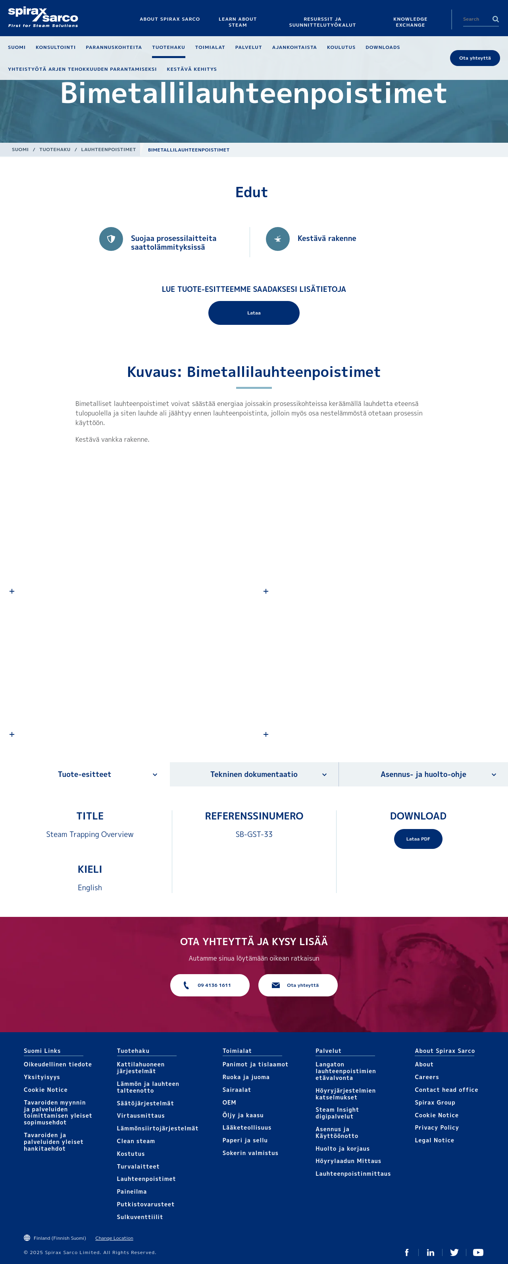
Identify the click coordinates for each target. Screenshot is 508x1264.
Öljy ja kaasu (243, 1115)
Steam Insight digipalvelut (337, 1113)
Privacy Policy (437, 1127)
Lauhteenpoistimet (108, 149)
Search (496, 19)
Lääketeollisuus (247, 1127)
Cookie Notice (46, 1089)
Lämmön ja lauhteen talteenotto (148, 1087)
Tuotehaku (55, 149)
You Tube (478, 1252)
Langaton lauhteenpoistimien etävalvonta (346, 1070)
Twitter (454, 1252)
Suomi (20, 149)
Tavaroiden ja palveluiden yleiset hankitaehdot (54, 1141)
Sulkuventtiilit (140, 1217)
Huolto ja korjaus (343, 1148)
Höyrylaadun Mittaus (348, 1161)
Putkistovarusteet (146, 1204)
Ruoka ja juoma (246, 1077)
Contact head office (446, 1089)
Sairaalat (237, 1089)
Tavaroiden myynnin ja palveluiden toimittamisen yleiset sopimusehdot (58, 1112)
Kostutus (131, 1153)
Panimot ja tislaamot (256, 1064)
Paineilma (132, 1191)
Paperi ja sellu (245, 1140)
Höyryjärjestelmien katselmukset (346, 1094)
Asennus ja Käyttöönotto (337, 1132)
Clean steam (136, 1141)
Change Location (114, 1238)
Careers (427, 1077)
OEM (230, 1102)
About (424, 1064)
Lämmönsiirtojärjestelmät (158, 1128)
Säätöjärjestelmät (145, 1103)
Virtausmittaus (141, 1115)
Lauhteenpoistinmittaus (353, 1173)
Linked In (431, 1252)
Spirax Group (435, 1102)
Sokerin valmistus (251, 1153)
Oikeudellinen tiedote (58, 1064)
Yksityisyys (42, 1077)
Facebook (407, 1252)
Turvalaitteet (138, 1166)
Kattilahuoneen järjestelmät (141, 1067)
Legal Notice (434, 1140)
